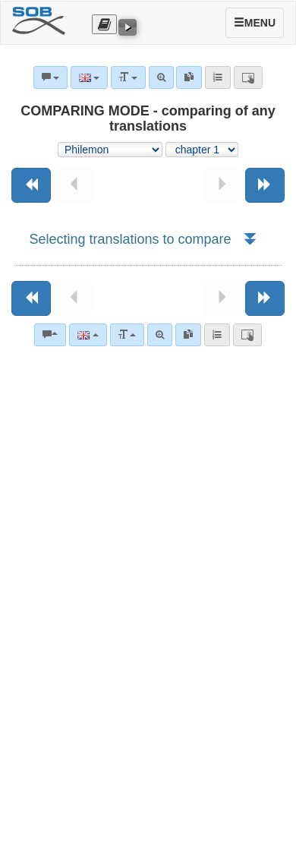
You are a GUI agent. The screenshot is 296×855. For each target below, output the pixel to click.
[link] (188, 334)
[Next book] (265, 185)
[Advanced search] (159, 334)
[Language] (87, 334)
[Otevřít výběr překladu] (104, 24)
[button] (249, 239)
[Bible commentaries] (50, 334)
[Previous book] (31, 185)
